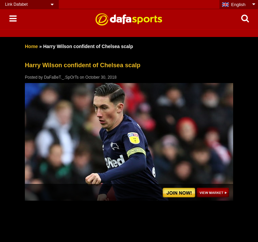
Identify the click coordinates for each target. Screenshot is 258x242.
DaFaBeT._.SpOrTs (61, 77)
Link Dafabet (16, 4)
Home (31, 46)
